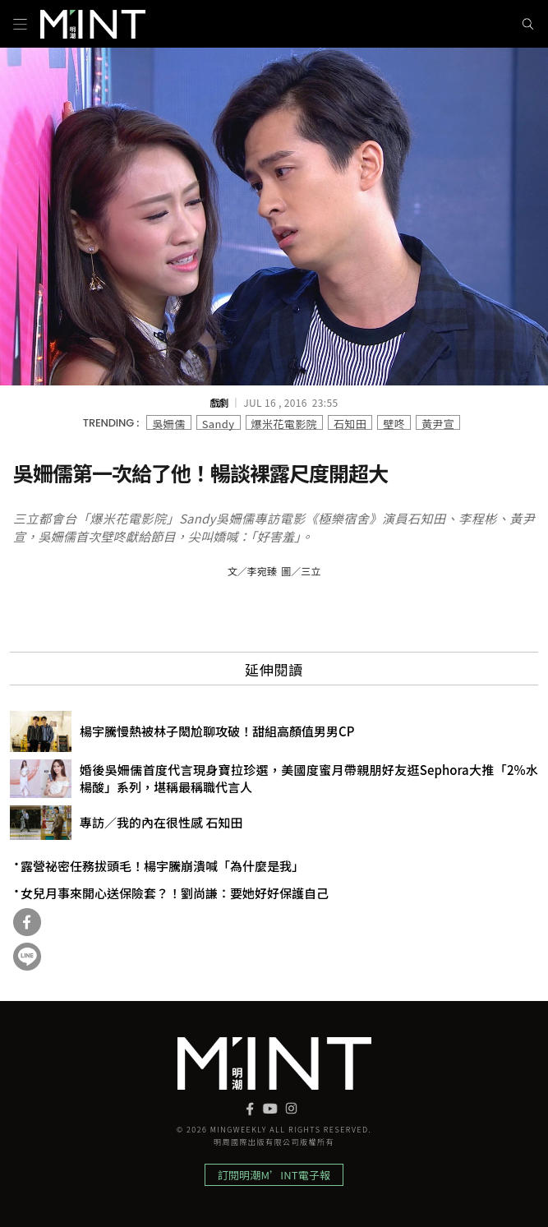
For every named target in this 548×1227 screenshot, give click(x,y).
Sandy (218, 423)
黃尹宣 (437, 423)
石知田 (350, 423)
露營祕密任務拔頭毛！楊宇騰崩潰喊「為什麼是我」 (162, 866)
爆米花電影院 (284, 423)
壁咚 (394, 423)
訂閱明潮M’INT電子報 (274, 1175)
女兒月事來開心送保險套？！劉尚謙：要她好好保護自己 (175, 893)
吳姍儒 (168, 423)
